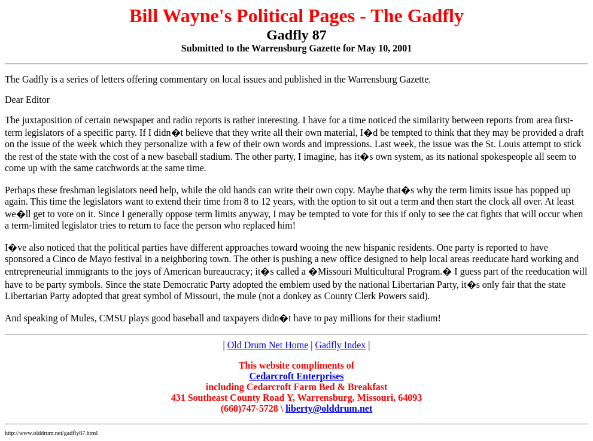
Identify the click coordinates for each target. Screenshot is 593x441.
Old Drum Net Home (268, 345)
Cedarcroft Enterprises (296, 376)
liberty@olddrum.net (328, 408)
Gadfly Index (340, 345)
